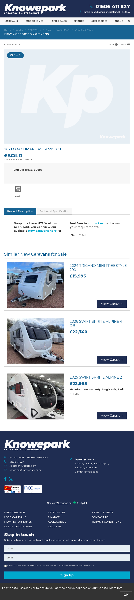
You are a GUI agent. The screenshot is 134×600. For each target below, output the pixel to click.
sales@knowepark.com (22, 465)
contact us (96, 223)
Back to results (12, 44)
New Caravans (14, 512)
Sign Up (67, 575)
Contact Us (100, 517)
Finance (79, 21)
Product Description (20, 211)
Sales (19, 30)
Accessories (99, 21)
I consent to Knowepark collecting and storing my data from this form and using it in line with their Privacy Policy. (50, 565)
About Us (54, 526)
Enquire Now (67, 594)
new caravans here (42, 230)
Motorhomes (34, 21)
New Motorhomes (18, 521)
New (48, 30)
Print (113, 44)
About (119, 21)
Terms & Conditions (106, 521)
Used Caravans (15, 517)
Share (125, 44)
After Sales (59, 21)
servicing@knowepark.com (25, 470)
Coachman (63, 30)
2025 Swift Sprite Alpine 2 (96, 377)
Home (7, 30)
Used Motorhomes (18, 526)
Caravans (11, 21)
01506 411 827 (16, 461)
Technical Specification (54, 211)
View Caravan (112, 304)
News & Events (102, 512)
